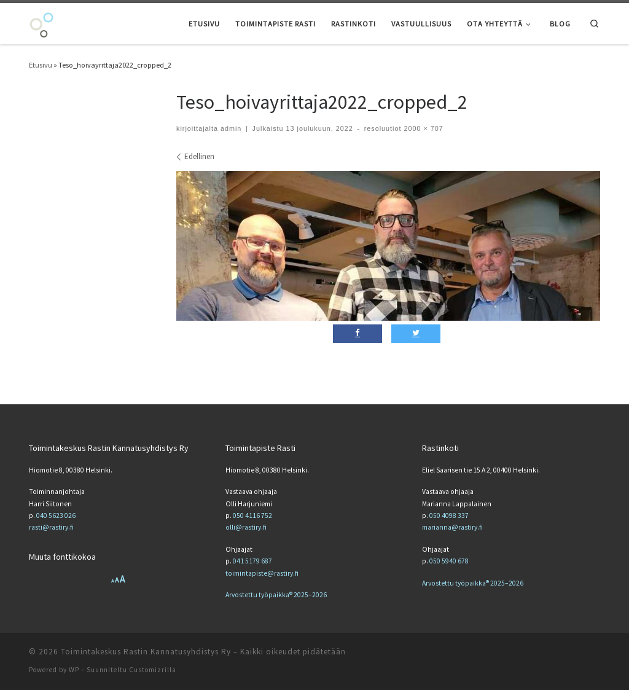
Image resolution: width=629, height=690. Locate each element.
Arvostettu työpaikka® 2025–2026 (276, 594)
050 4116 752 (252, 515)
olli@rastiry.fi (246, 527)
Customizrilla (152, 669)
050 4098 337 (449, 515)
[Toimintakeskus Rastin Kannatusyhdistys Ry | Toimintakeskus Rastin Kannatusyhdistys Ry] (41, 23)
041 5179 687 (252, 561)
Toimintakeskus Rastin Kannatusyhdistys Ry (146, 651)
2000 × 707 (422, 128)
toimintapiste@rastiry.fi (262, 573)
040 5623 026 (56, 515)
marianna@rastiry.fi (452, 527)
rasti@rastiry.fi (51, 527)
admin (231, 128)
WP (74, 669)
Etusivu (40, 64)
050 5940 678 (449, 561)
